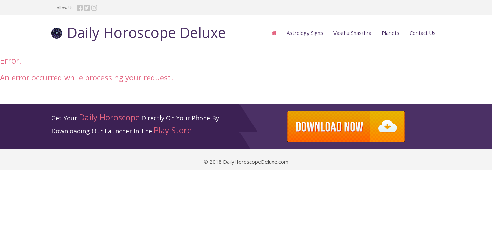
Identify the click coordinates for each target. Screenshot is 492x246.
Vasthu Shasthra (352, 32)
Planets (390, 32)
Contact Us (423, 32)
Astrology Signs (305, 32)
